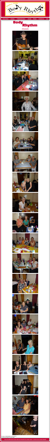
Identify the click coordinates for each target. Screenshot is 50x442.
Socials (29, 18)
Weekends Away (21, 18)
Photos (34, 18)
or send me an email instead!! (39, 439)
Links (47, 18)
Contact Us (41, 18)
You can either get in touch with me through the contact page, (18, 439)
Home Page (5, 18)
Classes (12, 18)
